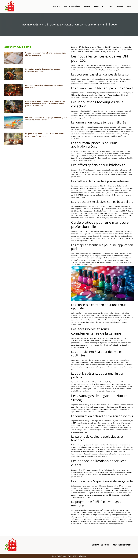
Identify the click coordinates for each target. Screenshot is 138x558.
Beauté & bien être (72, 6)
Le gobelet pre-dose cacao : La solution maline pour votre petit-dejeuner (44, 134)
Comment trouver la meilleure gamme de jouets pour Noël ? (44, 86)
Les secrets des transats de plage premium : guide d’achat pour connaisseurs (46, 118)
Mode (129, 6)
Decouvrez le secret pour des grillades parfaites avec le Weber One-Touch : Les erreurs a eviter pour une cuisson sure (45, 103)
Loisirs (109, 6)
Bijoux (87, 6)
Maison (120, 6)
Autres (56, 6)
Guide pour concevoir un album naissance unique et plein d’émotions (45, 54)
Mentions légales (122, 545)
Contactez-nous (100, 545)
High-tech (98, 6)
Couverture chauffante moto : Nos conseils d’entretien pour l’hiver (42, 70)
